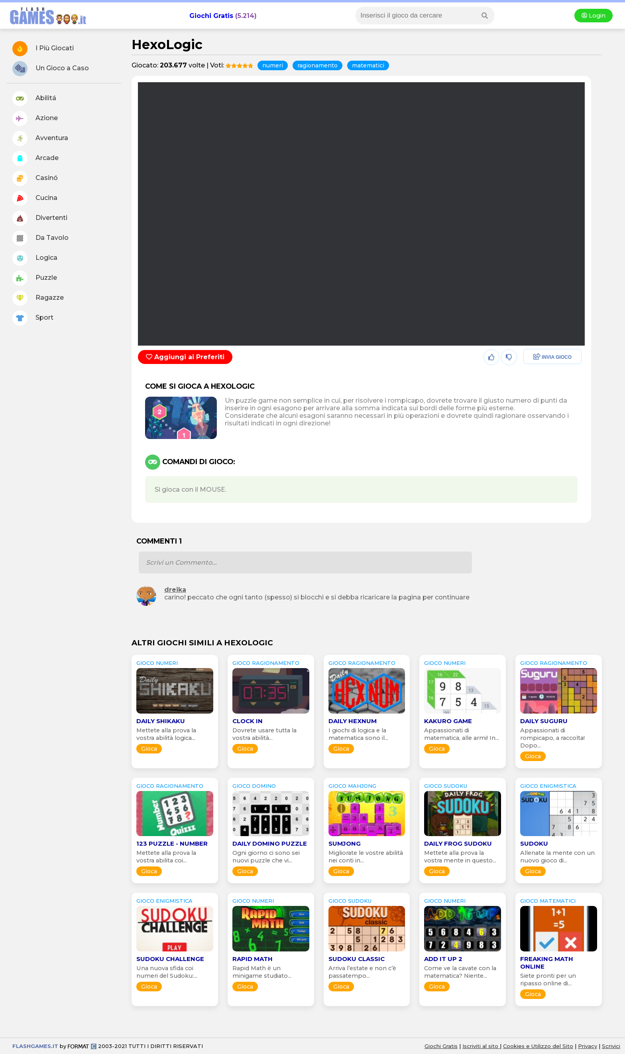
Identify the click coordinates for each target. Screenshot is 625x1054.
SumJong (344, 843)
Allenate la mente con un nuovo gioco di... (557, 856)
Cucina (34, 198)
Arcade (35, 158)
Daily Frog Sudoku (458, 843)
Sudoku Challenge (170, 959)
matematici (368, 65)
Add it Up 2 (443, 959)
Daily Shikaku (160, 721)
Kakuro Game (448, 721)
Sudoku (534, 843)
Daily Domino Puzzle (269, 843)
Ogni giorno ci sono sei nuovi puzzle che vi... (266, 856)
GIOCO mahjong (352, 786)
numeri (272, 65)
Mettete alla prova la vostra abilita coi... (166, 856)
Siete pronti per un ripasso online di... (548, 979)
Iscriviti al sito (481, 1046)
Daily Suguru (544, 721)
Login (593, 15)
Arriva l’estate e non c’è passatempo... (362, 972)
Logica (34, 258)
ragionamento (317, 65)
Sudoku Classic (356, 959)
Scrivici (611, 1046)
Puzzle (34, 278)
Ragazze (38, 298)
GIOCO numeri (157, 663)
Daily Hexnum (352, 721)
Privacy (587, 1046)
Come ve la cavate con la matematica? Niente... (460, 972)
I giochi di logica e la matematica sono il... (358, 734)
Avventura (40, 138)
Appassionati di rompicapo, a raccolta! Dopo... (552, 738)
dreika (175, 589)
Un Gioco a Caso (50, 68)
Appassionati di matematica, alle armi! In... (461, 734)
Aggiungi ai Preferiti (185, 357)
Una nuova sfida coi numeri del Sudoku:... (166, 972)
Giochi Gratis (211, 16)
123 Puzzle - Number (172, 843)
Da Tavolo (40, 238)
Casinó (35, 178)
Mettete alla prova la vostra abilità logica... (166, 734)
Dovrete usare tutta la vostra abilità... (264, 734)
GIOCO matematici (548, 901)
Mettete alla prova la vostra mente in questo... (460, 856)
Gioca (149, 748)
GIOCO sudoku (445, 786)
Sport (32, 318)
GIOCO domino (254, 786)
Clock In (247, 721)
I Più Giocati (43, 48)
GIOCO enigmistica (548, 786)
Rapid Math (252, 959)
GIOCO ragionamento (265, 663)
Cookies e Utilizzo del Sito (538, 1046)
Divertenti (39, 218)
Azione (35, 118)
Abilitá (34, 98)
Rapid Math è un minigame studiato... (261, 972)
